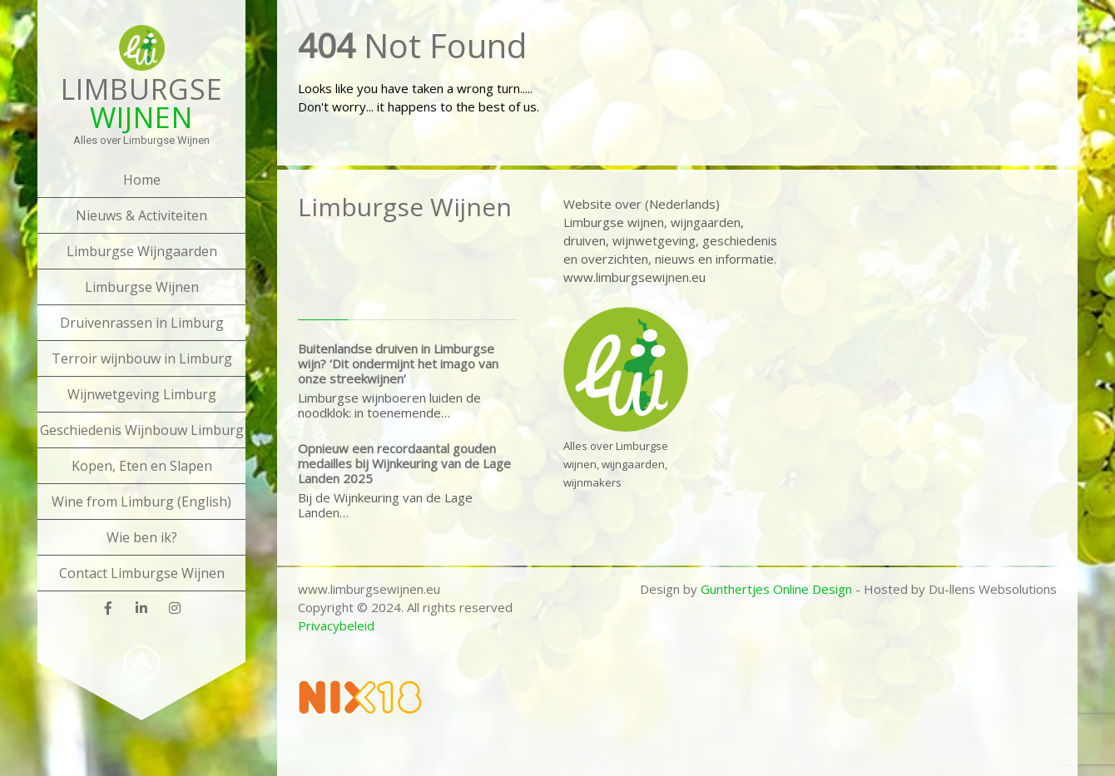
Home (142, 180)
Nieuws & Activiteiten (141, 215)
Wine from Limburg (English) (141, 501)
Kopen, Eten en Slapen (142, 466)
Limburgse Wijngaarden (142, 251)
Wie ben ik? (142, 537)
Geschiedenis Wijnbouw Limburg (142, 430)
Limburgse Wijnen (142, 287)
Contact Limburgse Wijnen (142, 573)
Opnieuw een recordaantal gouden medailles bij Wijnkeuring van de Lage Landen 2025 (404, 463)
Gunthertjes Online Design (776, 589)
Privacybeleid (336, 625)
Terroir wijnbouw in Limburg (142, 358)
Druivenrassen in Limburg (142, 323)
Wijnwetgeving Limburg (141, 394)
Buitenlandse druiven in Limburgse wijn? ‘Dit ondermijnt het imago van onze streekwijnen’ (398, 363)
